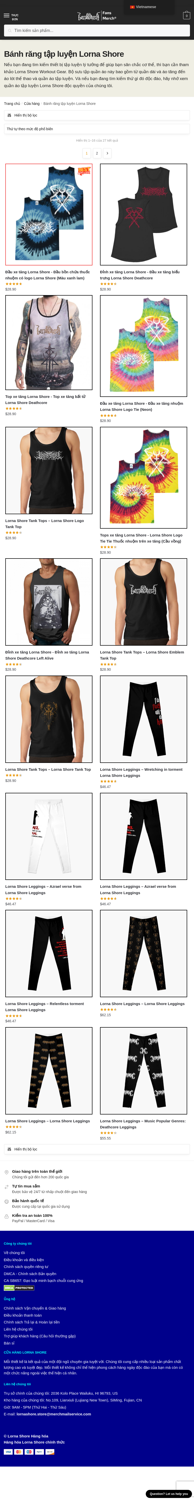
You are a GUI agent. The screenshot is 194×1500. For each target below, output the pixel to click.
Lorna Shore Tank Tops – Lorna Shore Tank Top (48, 770)
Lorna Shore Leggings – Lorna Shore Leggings (142, 1005)
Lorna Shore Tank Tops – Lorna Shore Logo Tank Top (44, 524)
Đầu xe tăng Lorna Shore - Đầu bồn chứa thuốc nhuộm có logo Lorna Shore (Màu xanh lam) (47, 275)
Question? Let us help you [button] (169, 1494)
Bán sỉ (9, 1344)
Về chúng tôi (14, 1254)
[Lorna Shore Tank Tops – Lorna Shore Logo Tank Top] (48, 470)
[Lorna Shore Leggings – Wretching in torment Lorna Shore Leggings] (143, 720)
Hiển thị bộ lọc (22, 115)
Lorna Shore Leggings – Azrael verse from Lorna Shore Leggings (43, 890)
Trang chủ (12, 104)
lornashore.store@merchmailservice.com (54, 1416)
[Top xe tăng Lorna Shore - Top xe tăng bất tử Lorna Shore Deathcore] (48, 342)
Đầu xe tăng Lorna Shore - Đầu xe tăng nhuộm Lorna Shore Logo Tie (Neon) (141, 406)
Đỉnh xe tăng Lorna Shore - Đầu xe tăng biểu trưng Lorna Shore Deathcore (140, 275)
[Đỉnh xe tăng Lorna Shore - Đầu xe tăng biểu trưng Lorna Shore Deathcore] (143, 214)
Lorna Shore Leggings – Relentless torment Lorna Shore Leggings (44, 1008)
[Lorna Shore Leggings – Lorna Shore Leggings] (143, 954)
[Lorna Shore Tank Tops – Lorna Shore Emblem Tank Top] (143, 602)
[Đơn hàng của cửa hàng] (97, 129)
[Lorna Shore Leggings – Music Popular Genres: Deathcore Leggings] (143, 1072)
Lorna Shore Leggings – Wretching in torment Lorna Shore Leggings (141, 773)
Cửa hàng (32, 104)
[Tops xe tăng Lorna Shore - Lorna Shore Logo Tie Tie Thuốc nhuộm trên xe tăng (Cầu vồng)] (143, 478)
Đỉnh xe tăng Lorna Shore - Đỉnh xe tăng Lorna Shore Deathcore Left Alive (47, 656)
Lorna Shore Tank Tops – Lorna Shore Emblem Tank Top (142, 656)
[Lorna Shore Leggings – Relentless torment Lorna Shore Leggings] (48, 954)
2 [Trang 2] (97, 153)
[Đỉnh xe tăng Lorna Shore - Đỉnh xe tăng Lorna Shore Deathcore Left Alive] (48, 602)
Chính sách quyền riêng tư (26, 1268)
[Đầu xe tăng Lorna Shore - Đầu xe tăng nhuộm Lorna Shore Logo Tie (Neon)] (143, 346)
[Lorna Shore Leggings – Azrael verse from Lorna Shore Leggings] (48, 837)
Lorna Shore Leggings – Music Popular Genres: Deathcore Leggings (143, 1125)
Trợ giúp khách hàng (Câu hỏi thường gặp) (40, 1337)
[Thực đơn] (11, 16)
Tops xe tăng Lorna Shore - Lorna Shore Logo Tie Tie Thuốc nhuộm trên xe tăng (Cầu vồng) (141, 538)
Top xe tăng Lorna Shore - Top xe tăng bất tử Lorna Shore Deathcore (45, 399)
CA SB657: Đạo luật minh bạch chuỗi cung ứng (43, 1282)
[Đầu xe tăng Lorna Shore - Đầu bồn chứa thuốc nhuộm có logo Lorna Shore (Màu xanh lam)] (48, 214)
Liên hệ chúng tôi (18, 1331)
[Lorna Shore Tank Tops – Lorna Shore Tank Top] (48, 720)
